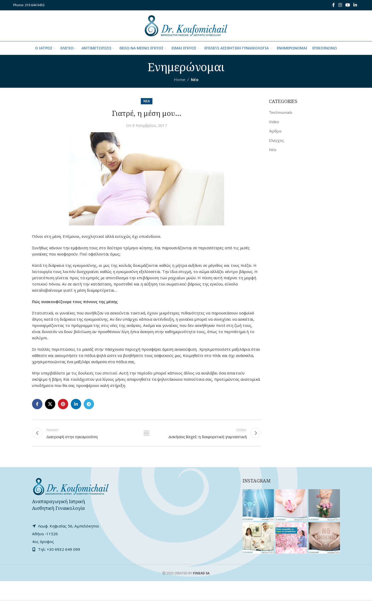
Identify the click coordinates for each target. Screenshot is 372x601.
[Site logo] (186, 25)
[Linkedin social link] (355, 5)
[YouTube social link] (348, 5)
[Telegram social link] (89, 404)
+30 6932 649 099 (63, 549)
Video (274, 121)
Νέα (194, 79)
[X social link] (50, 404)
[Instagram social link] (340, 5)
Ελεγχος (276, 140)
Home (179, 79)
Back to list (146, 433)
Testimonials (280, 112)
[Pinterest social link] (63, 404)
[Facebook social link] (333, 5)
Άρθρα (275, 131)
